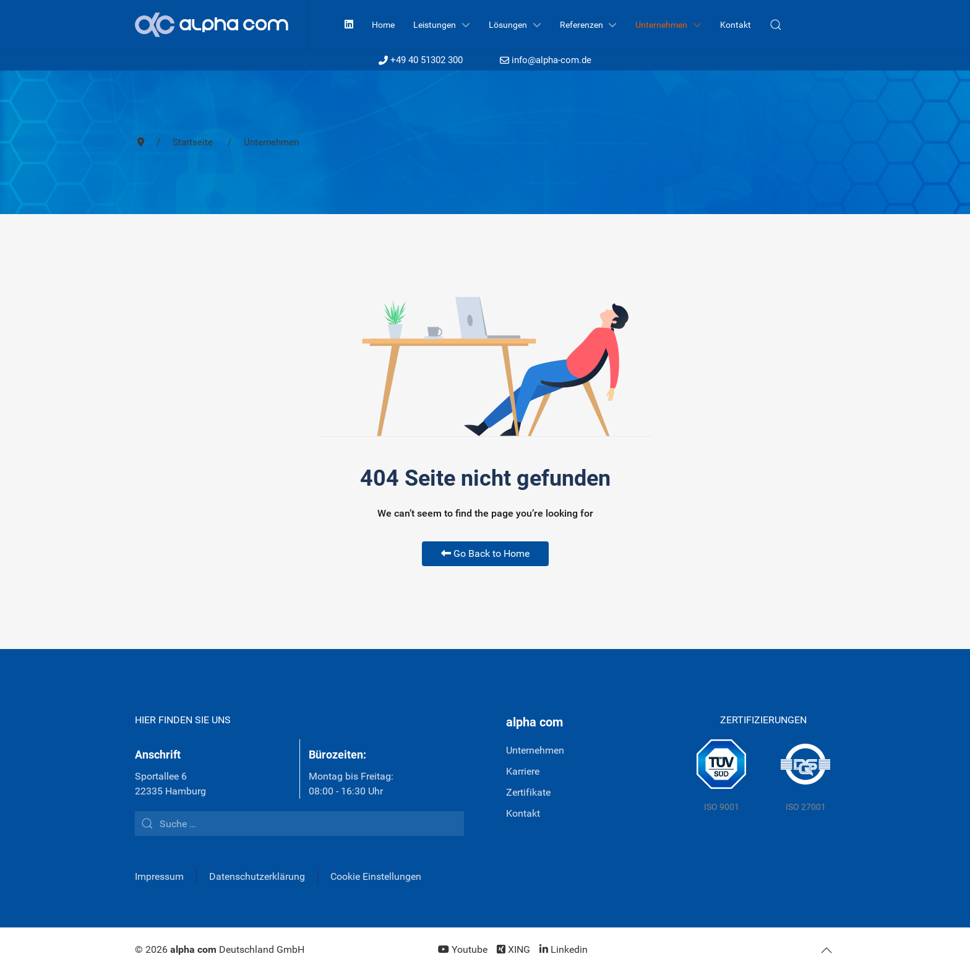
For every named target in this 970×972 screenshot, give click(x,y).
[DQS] (805, 776)
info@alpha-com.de (545, 60)
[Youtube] (462, 949)
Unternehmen (535, 750)
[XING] (513, 949)
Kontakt (523, 813)
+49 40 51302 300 (421, 60)
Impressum (159, 876)
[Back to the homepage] (221, 24)
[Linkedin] (349, 24)
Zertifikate (528, 792)
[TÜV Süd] (721, 776)
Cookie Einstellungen (375, 876)
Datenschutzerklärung (257, 876)
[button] (776, 24)
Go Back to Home (485, 553)
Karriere (522, 771)
